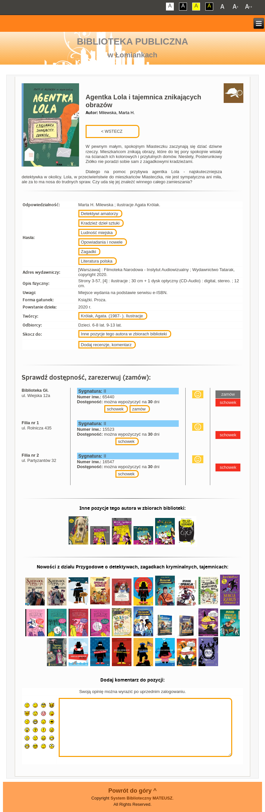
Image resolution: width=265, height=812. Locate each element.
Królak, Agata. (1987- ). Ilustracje (112, 315)
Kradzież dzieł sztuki (100, 223)
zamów (139, 408)
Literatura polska (96, 261)
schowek (115, 408)
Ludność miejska (97, 232)
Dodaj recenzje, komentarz (106, 344)
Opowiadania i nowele (102, 242)
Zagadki (88, 251)
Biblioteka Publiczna (132, 41)
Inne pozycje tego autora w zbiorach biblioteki (124, 333)
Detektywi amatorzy (99, 213)
